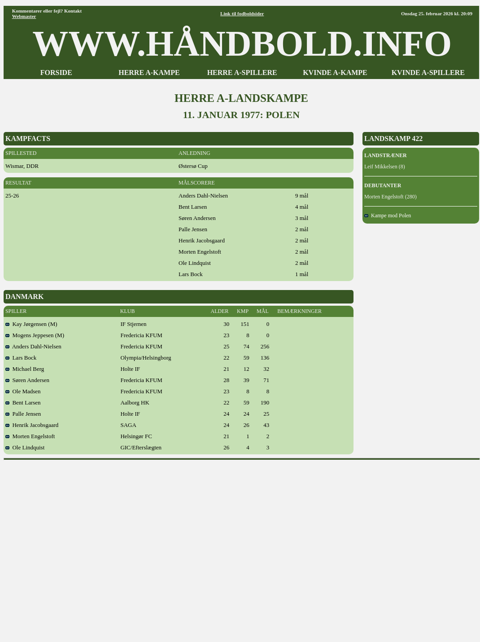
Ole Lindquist (24, 447)
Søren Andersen (27, 380)
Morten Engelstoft (30, 436)
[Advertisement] (84, 548)
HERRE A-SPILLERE (242, 72)
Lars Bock (20, 357)
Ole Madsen (23, 391)
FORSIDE (56, 72)
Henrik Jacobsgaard (31, 425)
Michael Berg (24, 368)
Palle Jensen (23, 413)
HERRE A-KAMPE (148, 72)
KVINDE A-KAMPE (335, 72)
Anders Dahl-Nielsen (33, 346)
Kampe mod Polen (387, 215)
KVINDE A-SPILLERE (428, 72)
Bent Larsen (23, 402)
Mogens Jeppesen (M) (34, 335)
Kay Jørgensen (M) (31, 324)
